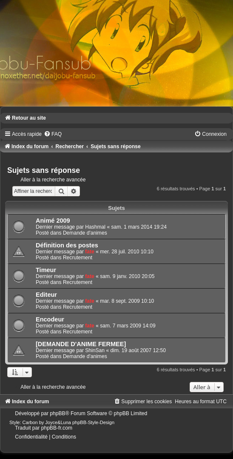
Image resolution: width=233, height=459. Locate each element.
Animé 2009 (53, 220)
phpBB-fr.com (56, 428)
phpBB (57, 413)
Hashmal (95, 227)
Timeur (46, 270)
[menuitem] (53, 134)
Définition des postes (67, 245)
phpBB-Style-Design (93, 422)
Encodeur (50, 319)
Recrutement (77, 258)
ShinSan (95, 350)
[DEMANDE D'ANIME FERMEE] (81, 344)
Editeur (46, 294)
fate (89, 252)
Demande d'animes (85, 233)
